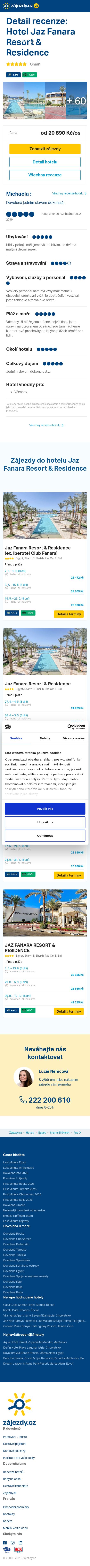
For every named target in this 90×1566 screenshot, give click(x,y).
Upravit (45, 822)
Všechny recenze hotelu (69, 194)
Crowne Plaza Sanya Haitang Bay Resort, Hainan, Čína (38, 1326)
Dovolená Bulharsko (16, 1244)
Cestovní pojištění (14, 1443)
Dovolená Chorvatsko (17, 1239)
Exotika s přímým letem (18, 1215)
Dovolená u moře (14, 1205)
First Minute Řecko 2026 (18, 1183)
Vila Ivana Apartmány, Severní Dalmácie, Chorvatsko (37, 1315)
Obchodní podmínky (16, 1507)
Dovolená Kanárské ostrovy (21, 1265)
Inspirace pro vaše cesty (19, 1457)
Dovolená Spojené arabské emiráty (25, 1276)
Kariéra (8, 1521)
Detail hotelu (45, 161)
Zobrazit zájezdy (45, 148)
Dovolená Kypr (12, 1281)
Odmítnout (45, 835)
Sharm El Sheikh (59, 1132)
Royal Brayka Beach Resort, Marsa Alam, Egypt (33, 1353)
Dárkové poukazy (14, 1450)
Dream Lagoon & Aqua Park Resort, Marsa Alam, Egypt (38, 1363)
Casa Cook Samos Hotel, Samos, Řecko (28, 1304)
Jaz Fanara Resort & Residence (38, 683)
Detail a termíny (69, 614)
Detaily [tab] (45, 738)
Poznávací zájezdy (15, 1178)
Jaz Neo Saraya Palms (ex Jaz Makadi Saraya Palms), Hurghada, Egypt (45, 1320)
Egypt (42, 1132)
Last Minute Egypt (14, 1162)
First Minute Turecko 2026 (19, 1189)
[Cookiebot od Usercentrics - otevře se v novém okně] (67, 727)
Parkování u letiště (15, 1436)
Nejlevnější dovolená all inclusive (24, 1210)
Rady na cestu (12, 1479)
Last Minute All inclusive (18, 1167)
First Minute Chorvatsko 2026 (22, 1194)
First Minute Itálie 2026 (18, 1199)
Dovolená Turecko (14, 1249)
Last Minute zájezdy (16, 1221)
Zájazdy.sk (9, 1493)
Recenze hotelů (13, 1472)
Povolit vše (45, 808)
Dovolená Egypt (13, 1271)
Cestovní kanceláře (15, 1486)
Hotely (30, 1132)
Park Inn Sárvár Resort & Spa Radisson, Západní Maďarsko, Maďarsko (45, 1358)
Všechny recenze (45, 174)
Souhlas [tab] (16, 738)
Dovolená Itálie (13, 1287)
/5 (15, 74)
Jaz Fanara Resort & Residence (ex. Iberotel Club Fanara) (38, 550)
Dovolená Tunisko (14, 1255)
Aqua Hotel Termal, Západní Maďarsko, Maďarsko (35, 1342)
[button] (21, 15)
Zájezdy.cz (15, 1132)
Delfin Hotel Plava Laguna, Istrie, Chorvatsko (32, 1347)
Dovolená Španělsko (16, 1260)
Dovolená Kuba (13, 1292)
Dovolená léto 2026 (15, 1173)
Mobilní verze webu (15, 1528)
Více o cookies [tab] (74, 738)
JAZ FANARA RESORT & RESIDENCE (30, 947)
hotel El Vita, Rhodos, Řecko (21, 1310)
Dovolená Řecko (13, 1233)
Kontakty (9, 1514)
